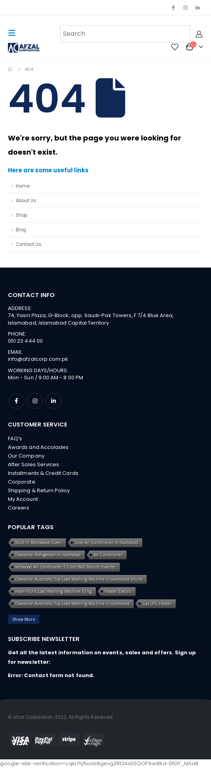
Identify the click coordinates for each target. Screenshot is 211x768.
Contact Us (28, 244)
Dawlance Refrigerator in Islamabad (48, 555)
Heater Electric (118, 591)
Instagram (35, 401)
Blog (21, 230)
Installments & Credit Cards (43, 473)
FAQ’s (15, 438)
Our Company (26, 456)
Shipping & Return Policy (39, 490)
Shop (21, 215)
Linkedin (53, 401)
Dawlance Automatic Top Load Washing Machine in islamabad (72, 603)
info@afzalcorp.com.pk (38, 359)
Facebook (16, 401)
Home (23, 186)
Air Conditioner (108, 555)
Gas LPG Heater (157, 603)
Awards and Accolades (38, 447)
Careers (18, 507)
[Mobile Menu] (14, 33)
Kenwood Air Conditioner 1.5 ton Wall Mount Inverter (65, 567)
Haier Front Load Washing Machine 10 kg (53, 591)
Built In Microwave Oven (38, 542)
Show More (23, 619)
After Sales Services (33, 464)
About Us (26, 201)
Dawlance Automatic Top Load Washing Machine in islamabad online (79, 579)
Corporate (21, 482)
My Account (23, 499)
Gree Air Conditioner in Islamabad (106, 542)
